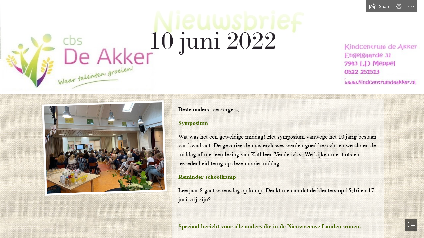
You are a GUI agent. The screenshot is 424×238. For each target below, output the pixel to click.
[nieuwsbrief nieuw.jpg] (212, 47)
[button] (379, 6)
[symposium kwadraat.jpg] (104, 148)
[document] (212, 119)
